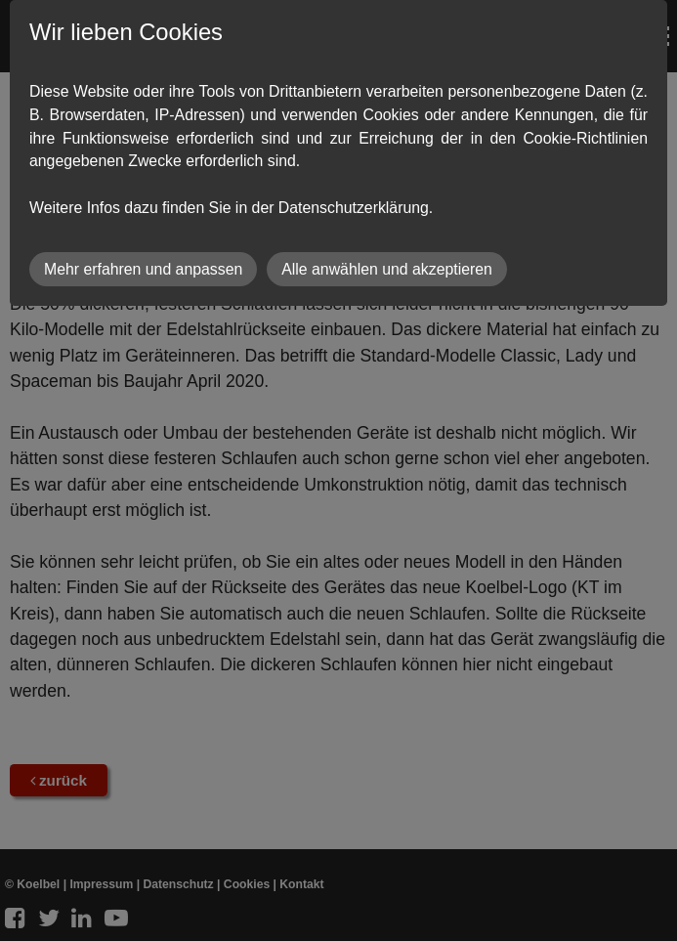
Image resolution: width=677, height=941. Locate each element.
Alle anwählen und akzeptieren (386, 269)
